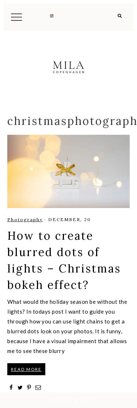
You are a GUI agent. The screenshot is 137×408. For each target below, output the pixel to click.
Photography (25, 219)
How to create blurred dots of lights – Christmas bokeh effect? (64, 260)
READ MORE (26, 369)
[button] (120, 18)
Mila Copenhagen (68, 67)
